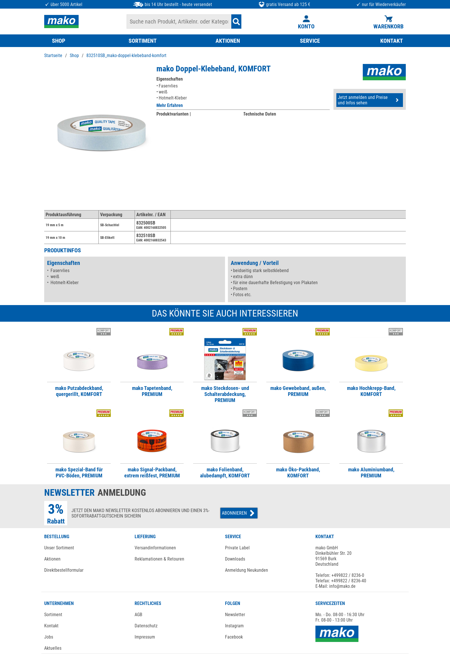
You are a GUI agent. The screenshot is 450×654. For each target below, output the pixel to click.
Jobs (48, 637)
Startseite (53, 55)
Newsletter (235, 614)
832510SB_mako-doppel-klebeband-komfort (126, 55)
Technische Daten (259, 114)
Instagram (234, 625)
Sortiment (53, 614)
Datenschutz (146, 625)
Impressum (145, 637)
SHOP (58, 40)
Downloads (235, 559)
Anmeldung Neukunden (246, 570)
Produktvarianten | (173, 114)
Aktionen (52, 559)
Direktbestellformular (64, 570)
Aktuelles (52, 648)
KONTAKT (391, 40)
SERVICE (310, 40)
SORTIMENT (143, 40)
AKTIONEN (228, 40)
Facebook (234, 637)
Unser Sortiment (59, 547)
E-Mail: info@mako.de (335, 586)
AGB (138, 614)
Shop (74, 55)
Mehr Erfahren (169, 105)
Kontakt (51, 625)
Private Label (237, 547)
